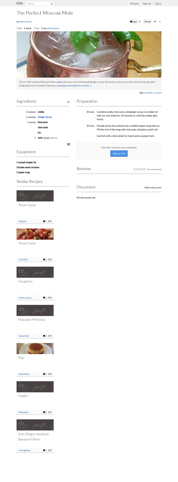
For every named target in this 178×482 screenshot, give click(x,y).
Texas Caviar (27, 205)
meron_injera (25, 297)
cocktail (157, 92)
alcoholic (148, 92)
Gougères (25, 281)
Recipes (135, 3)
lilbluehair (24, 412)
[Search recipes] (38, 3)
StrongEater (25, 450)
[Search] (52, 3)
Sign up (147, 3)
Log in (158, 3)
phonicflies (24, 374)
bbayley (22, 221)
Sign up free (119, 153)
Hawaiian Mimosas (31, 319)
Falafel (23, 396)
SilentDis (23, 259)
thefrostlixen (25, 21)
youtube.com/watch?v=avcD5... (73, 85)
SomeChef (24, 336)
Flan (21, 357)
